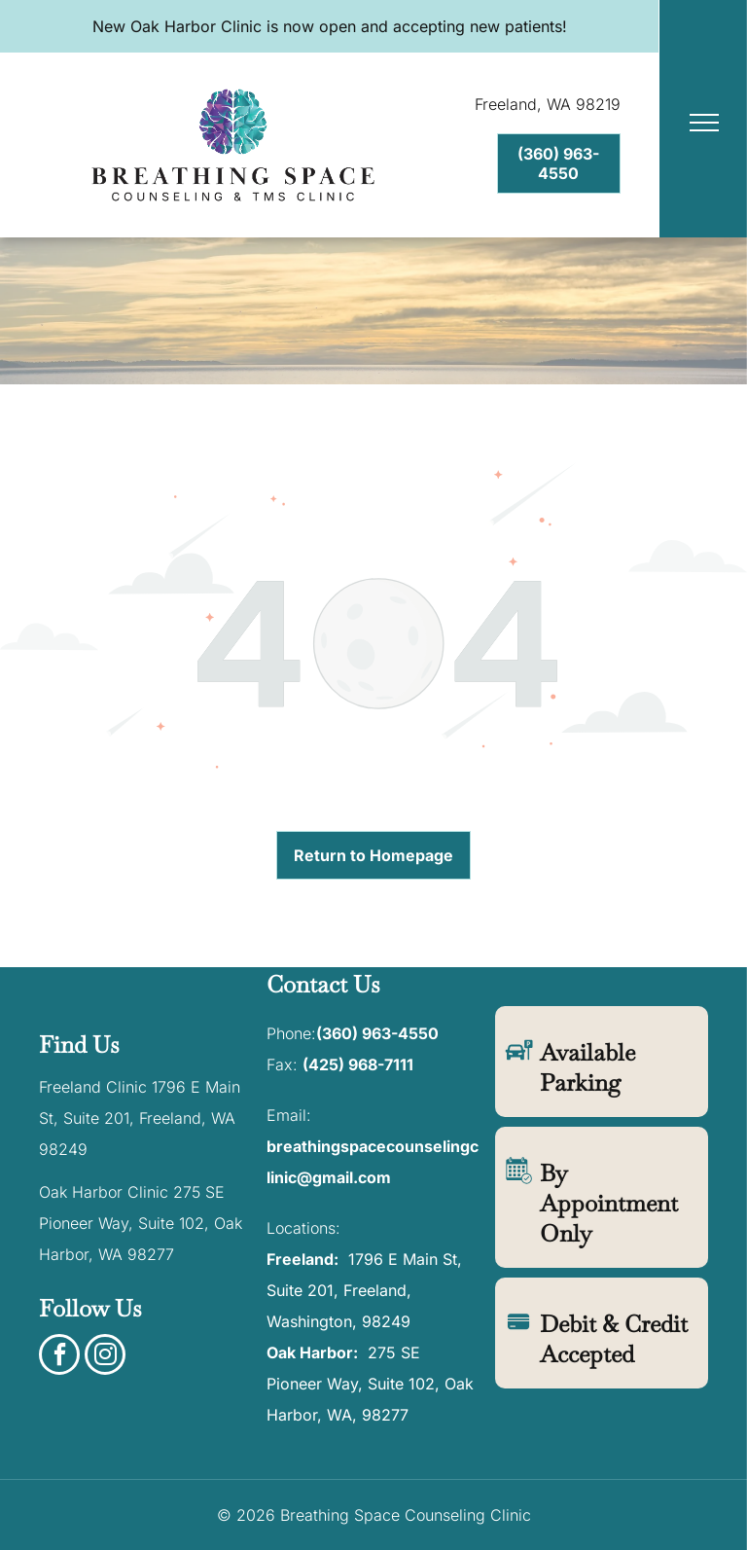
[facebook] (59, 1357)
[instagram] (105, 1357)
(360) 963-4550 (377, 1033)
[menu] (704, 122)
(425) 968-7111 (357, 1064)
